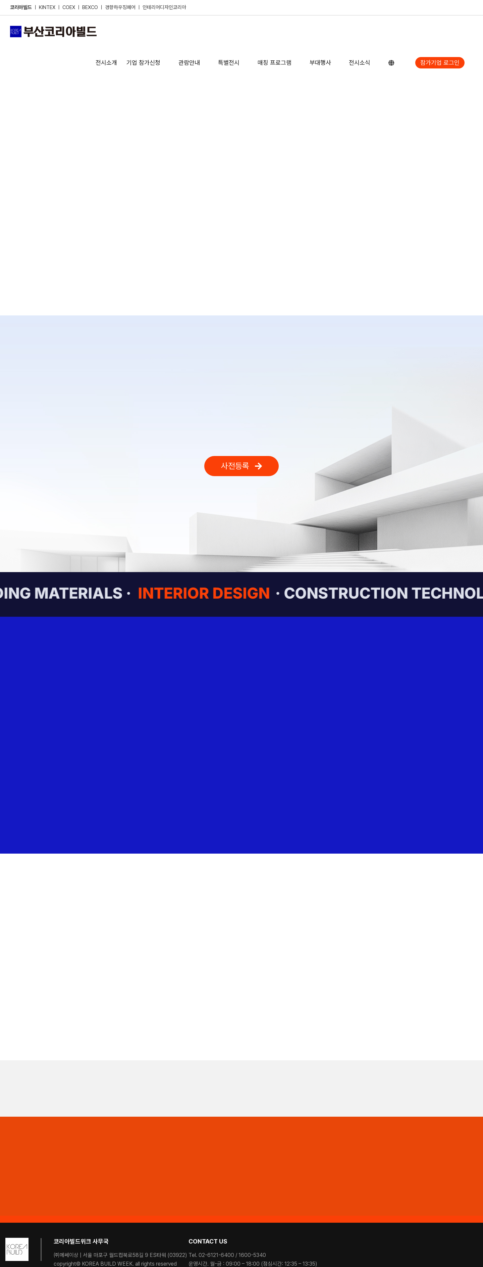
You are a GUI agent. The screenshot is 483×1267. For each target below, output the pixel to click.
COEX (69, 7)
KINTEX (48, 7)
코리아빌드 (21, 7)
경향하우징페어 (120, 7)
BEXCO (90, 7)
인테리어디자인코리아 (164, 7)
